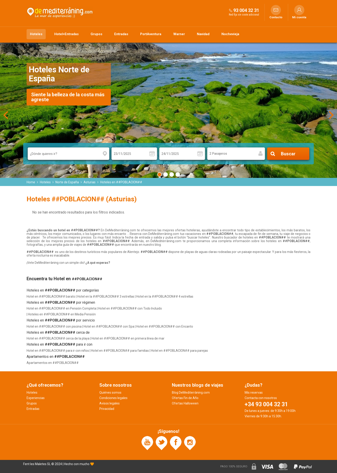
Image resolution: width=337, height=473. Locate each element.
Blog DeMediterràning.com (191, 392)
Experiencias (36, 398)
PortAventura (150, 34)
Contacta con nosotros (261, 398)
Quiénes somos (110, 392)
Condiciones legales (113, 398)
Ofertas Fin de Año (185, 398)
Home (31, 182)
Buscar (288, 153)
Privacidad (106, 409)
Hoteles (36, 34)
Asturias (90, 182)
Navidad (203, 34)
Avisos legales (109, 403)
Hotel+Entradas (66, 34)
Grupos (96, 34)
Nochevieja (230, 34)
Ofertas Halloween (185, 403)
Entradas (121, 34)
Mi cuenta (299, 17)
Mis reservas (254, 392)
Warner (179, 34)
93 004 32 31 (246, 10)
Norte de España (67, 182)
